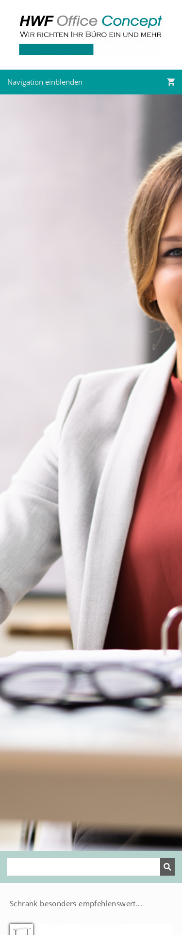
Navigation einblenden (45, 82)
